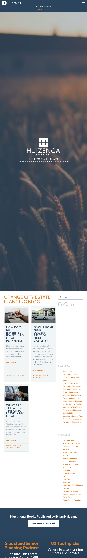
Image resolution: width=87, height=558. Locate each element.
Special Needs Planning (72, 494)
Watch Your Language (71, 497)
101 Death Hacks (69, 440)
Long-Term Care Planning (73, 485)
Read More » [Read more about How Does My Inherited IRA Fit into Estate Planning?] (12, 362)
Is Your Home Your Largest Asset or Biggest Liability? (43, 334)
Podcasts (66, 488)
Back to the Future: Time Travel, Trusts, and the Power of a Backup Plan (73, 419)
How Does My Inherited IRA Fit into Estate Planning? (15, 334)
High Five (66, 479)
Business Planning (70, 458)
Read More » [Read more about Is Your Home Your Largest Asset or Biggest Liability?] (39, 370)
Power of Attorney (70, 491)
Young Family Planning (72, 500)
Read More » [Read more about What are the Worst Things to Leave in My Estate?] (12, 440)
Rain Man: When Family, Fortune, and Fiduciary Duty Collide (72, 410)
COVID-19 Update (70, 461)
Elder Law (67, 470)
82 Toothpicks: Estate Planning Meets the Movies (71, 446)
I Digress (66, 482)
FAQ (64, 476)
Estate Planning (69, 473)
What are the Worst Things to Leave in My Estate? (15, 411)
